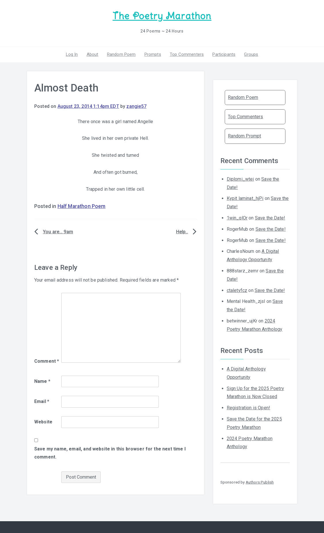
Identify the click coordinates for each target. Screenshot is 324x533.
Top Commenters (187, 54)
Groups (251, 54)
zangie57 (136, 106)
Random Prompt (244, 136)
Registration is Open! (248, 407)
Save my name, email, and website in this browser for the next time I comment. (110, 453)
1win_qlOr (237, 218)
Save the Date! (270, 218)
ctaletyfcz (237, 290)
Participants (223, 54)
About (92, 54)
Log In (72, 54)
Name (42, 381)
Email (41, 401)
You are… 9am (58, 231)
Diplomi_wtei (240, 179)
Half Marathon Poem (82, 206)
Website (43, 422)
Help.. (182, 231)
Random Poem (121, 54)
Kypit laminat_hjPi (245, 198)
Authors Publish (260, 482)
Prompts (152, 54)
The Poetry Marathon (162, 16)
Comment (46, 361)
